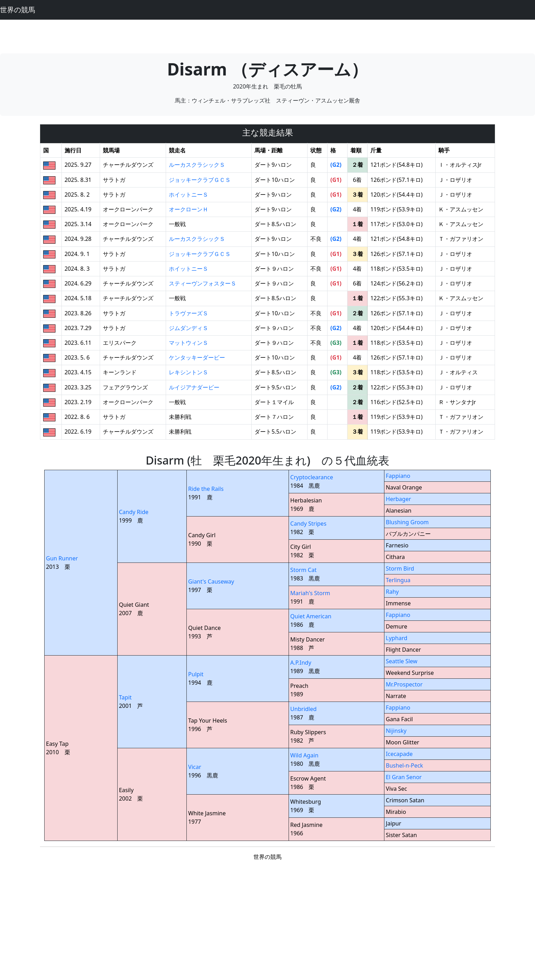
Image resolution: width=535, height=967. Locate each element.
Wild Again (304, 755)
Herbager (398, 499)
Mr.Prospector (404, 684)
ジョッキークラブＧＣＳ (200, 180)
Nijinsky (396, 731)
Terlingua (398, 580)
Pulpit (195, 674)
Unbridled (303, 709)
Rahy (392, 592)
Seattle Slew (401, 661)
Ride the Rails (206, 489)
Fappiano (398, 476)
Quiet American (310, 616)
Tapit (125, 697)
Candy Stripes (308, 523)
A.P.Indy (300, 662)
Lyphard (396, 638)
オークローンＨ (188, 209)
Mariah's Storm (310, 593)
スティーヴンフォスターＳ (202, 283)
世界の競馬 (17, 9)
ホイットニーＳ (188, 194)
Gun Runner (62, 558)
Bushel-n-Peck (404, 765)
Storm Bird (400, 568)
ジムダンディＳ (188, 328)
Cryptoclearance (311, 477)
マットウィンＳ (188, 343)
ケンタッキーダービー (197, 357)
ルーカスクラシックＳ (197, 165)
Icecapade (399, 754)
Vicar (194, 767)
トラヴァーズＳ (188, 313)
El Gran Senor (404, 777)
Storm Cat (303, 570)
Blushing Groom (407, 522)
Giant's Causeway (211, 581)
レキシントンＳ (188, 372)
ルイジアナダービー (194, 387)
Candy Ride (133, 512)
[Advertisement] (267, 35)
